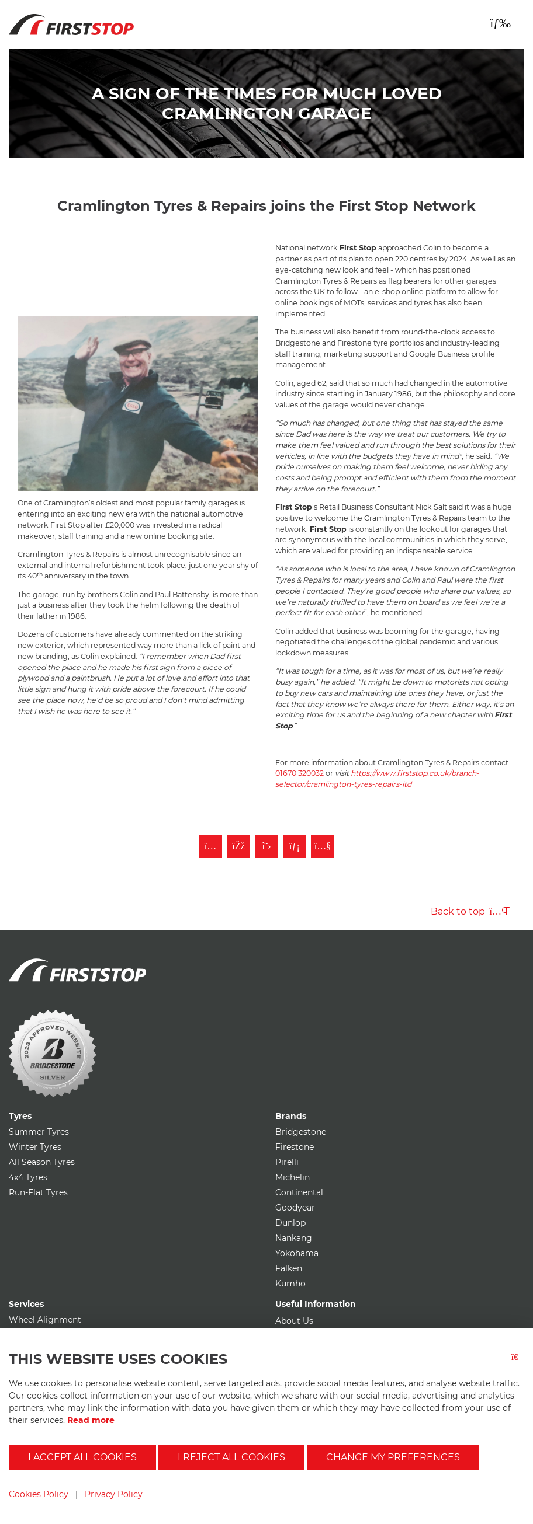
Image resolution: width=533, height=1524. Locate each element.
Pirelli (287, 1162)
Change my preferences (393, 1457)
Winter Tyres (35, 1147)
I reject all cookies (231, 1457)
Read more (91, 1420)
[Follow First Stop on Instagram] (210, 846)
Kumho (290, 1283)
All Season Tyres (42, 1162)
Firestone (294, 1147)
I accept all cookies (82, 1457)
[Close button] (517, 1364)
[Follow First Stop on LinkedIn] (294, 846)
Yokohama (297, 1253)
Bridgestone (300, 1132)
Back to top (470, 911)
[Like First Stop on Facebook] (238, 846)
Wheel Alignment (45, 1319)
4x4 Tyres (28, 1177)
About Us (294, 1321)
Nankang (293, 1238)
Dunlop (290, 1223)
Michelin (292, 1177)
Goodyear (295, 1207)
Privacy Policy (114, 1494)
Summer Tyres (39, 1132)
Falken (288, 1268)
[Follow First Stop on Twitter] (266, 846)
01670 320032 (299, 773)
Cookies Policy (38, 1494)
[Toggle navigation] (500, 23)
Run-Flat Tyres (38, 1192)
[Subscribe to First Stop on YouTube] (322, 846)
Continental (299, 1192)
